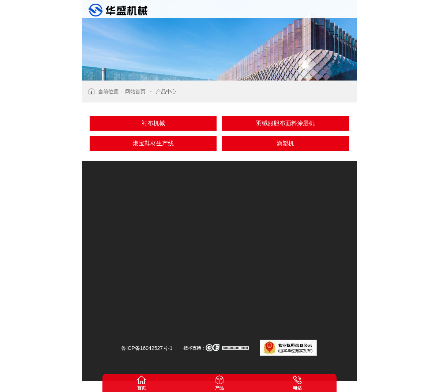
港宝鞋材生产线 (153, 143)
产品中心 (166, 91)
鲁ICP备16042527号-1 (146, 348)
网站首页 (135, 91)
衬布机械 (153, 123)
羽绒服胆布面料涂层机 (285, 123)
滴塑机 (285, 143)
